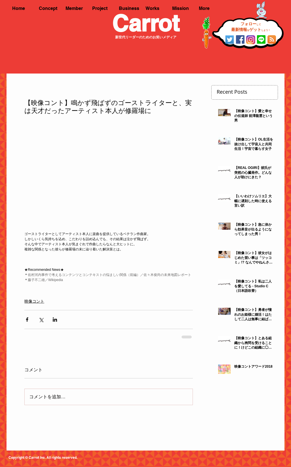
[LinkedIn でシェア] (55, 319)
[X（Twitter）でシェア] (41, 319)
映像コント (34, 301)
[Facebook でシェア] (27, 319)
